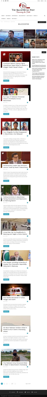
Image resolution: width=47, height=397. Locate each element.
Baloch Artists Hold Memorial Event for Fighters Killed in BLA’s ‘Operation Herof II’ (39, 70)
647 (12, 383)
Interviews (15, 15)
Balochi (42, 0)
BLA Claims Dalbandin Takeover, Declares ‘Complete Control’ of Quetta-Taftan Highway (38, 77)
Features (8, 15)
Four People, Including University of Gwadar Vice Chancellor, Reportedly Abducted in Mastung (15, 264)
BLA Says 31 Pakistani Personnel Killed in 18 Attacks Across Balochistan (13, 98)
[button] (44, 15)
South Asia (30, 15)
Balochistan (22, 15)
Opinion (3, 18)
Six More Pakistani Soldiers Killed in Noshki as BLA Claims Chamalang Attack (15, 329)
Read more (6, 80)
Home (3, 15)
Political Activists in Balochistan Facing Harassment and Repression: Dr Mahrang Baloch (15, 198)
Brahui (39, 0)
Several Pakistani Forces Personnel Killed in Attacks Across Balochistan (39, 66)
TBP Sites (14, 18)
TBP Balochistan (7, 21)
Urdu (45, 0)
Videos (9, 18)
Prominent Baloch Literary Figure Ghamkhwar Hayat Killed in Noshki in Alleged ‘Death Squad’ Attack (15, 65)
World (36, 15)
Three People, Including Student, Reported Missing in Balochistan (38, 74)
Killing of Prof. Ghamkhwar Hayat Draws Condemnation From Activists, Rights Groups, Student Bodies (38, 61)
